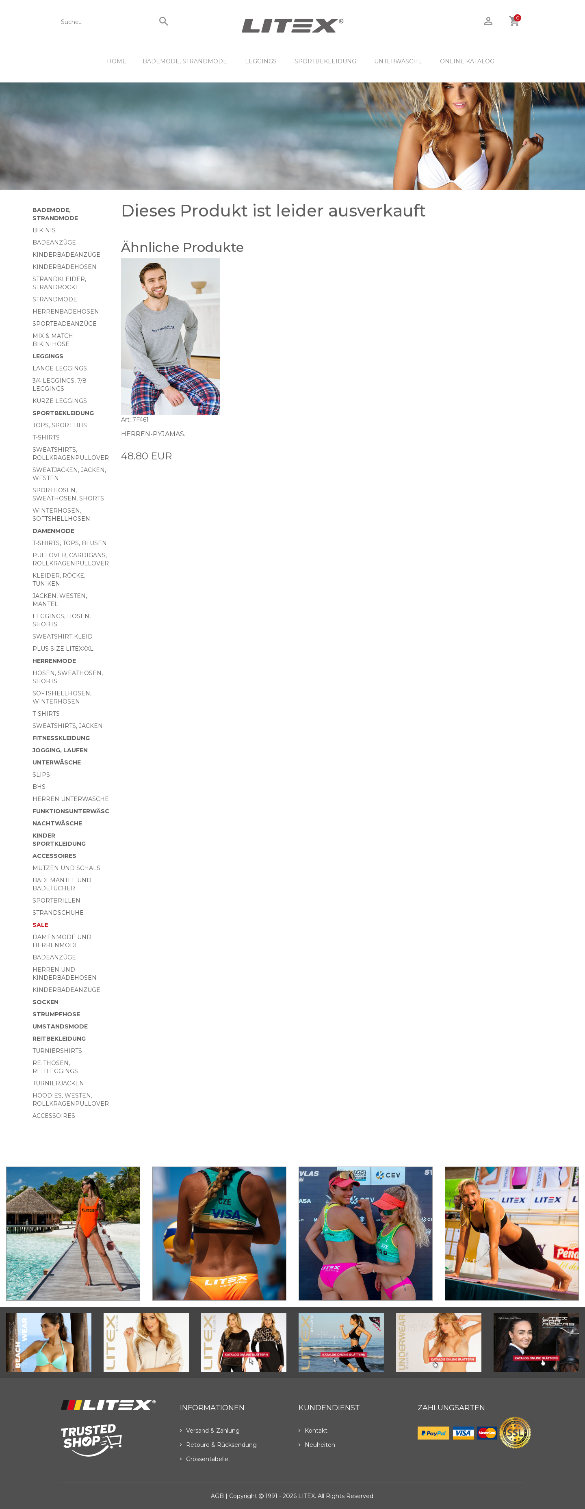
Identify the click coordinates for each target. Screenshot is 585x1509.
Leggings (261, 61)
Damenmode (53, 531)
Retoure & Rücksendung (218, 1444)
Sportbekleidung (325, 61)
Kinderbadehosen (64, 267)
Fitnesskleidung (61, 738)
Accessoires (54, 856)
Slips (41, 774)
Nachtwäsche (57, 823)
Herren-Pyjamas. (153, 434)
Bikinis (44, 230)
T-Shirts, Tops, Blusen (69, 543)
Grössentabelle (204, 1459)
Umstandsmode (60, 1026)
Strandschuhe (58, 912)
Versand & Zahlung (210, 1430)
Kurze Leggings (59, 401)
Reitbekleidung (59, 1038)
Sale (40, 925)
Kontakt (313, 1430)
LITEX (306, 1496)
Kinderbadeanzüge (66, 254)
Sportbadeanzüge (64, 323)
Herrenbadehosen (65, 311)
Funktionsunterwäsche (74, 811)
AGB (217, 1496)
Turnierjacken (58, 1083)
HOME (116, 61)
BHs (39, 786)
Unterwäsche (398, 61)
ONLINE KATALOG (467, 61)
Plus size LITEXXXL (62, 648)
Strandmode (54, 299)
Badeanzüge (54, 242)
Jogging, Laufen (60, 750)
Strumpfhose (56, 1014)
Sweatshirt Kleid (62, 636)
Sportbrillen (56, 900)
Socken (45, 1002)
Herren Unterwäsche (70, 799)
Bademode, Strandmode (185, 61)
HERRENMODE (54, 661)
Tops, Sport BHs (59, 425)
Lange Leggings (59, 368)
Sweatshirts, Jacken (67, 726)
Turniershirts (57, 1050)
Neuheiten (317, 1444)
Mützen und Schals (66, 868)
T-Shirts (46, 437)
